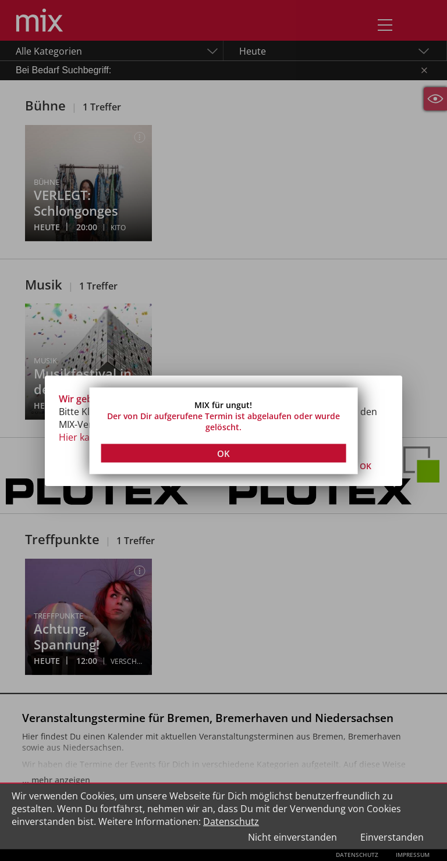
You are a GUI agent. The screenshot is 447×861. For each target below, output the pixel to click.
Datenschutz (231, 821)
